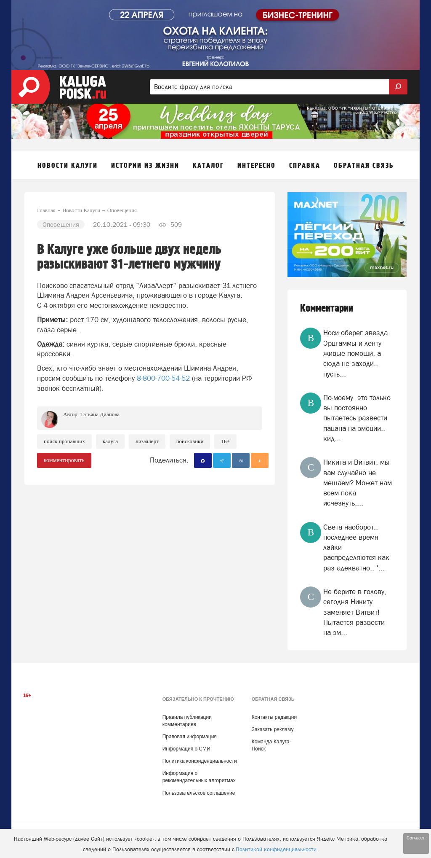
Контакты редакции (274, 717)
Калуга (110, 441)
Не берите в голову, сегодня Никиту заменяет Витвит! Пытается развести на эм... (354, 612)
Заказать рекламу (273, 729)
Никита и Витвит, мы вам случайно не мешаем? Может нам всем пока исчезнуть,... (357, 482)
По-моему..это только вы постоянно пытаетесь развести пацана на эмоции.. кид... (357, 418)
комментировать (64, 460)
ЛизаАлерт (147, 441)
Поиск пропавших (64, 441)
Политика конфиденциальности (199, 761)
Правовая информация (189, 737)
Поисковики (190, 441)
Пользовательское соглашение (198, 793)
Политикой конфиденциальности (276, 849)
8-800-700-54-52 (163, 378)
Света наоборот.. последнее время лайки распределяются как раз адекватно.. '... (356, 547)
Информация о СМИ (186, 749)
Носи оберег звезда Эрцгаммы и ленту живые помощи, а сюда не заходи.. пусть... (355, 353)
